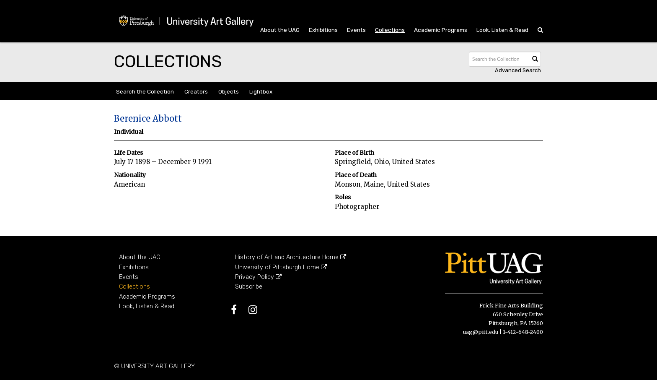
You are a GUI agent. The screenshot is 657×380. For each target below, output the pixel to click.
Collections (390, 29)
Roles (343, 197)
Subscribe (248, 286)
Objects (228, 91)
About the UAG (280, 29)
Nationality (130, 175)
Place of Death (356, 175)
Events (356, 29)
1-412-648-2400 (523, 331)
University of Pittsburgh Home (281, 267)
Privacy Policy (258, 277)
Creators (196, 91)
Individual (128, 131)
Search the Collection (145, 91)
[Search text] (498, 59)
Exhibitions (323, 29)
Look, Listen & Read (502, 29)
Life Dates (128, 152)
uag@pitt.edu (480, 331)
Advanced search (518, 70)
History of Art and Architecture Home (290, 257)
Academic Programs (440, 29)
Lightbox (260, 91)
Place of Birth (354, 152)
